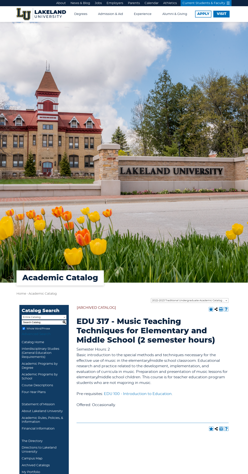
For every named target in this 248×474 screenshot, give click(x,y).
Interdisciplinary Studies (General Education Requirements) (40, 353)
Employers (115, 3)
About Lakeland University (42, 411)
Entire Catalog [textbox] (32, 317)
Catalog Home (33, 342)
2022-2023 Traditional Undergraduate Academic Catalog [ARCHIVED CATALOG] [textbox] (190, 300)
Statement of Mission (38, 404)
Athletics (170, 3)
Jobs (98, 3)
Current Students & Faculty (206, 3)
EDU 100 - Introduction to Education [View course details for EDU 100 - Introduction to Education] (138, 394)
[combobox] (189, 300)
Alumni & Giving (174, 14)
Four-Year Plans (34, 392)
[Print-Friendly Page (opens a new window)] (221, 309)
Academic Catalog (42, 293)
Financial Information (38, 428)
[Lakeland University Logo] (41, 13)
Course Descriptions (37, 385)
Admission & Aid (110, 14)
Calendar (151, 3)
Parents (134, 3)
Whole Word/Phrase (38, 328)
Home (21, 293)
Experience (143, 14)
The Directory (32, 441)
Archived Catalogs (36, 465)
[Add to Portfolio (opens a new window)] (211, 309)
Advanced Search (36, 334)
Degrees (80, 14)
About (61, 3)
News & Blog (80, 3)
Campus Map (32, 458)
